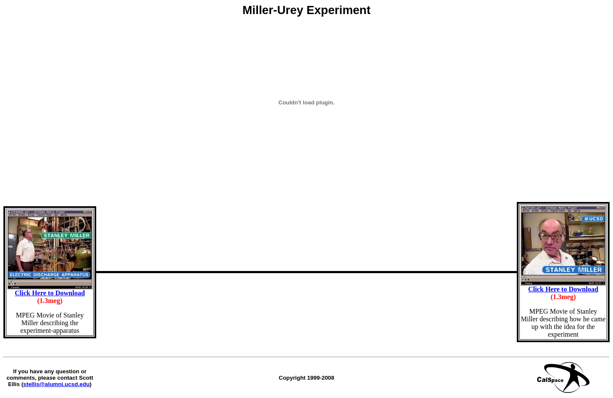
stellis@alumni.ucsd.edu (56, 384)
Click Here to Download (50, 293)
